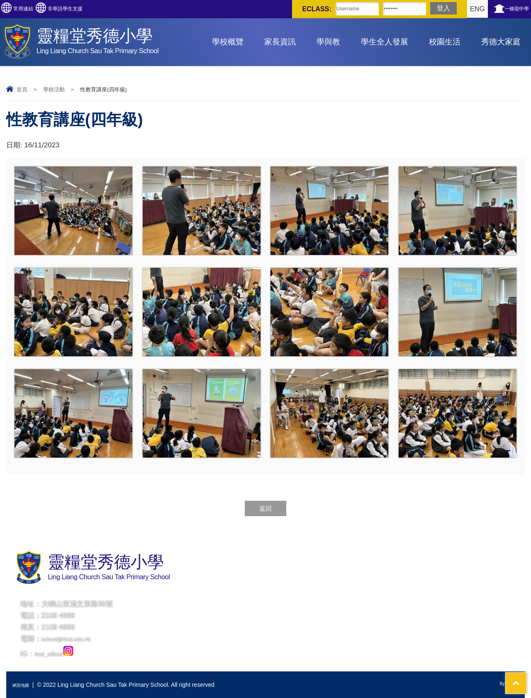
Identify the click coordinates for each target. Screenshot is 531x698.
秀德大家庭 (501, 41)
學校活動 (54, 89)
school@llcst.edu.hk (72, 639)
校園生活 (444, 41)
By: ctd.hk (506, 684)
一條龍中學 (509, 9)
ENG (452, 9)
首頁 (22, 89)
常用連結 (35, 9)
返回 (265, 508)
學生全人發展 (384, 41)
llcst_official (58, 654)
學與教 (328, 41)
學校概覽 (228, 41)
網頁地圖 (24, 684)
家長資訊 (280, 41)
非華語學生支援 (98, 9)
